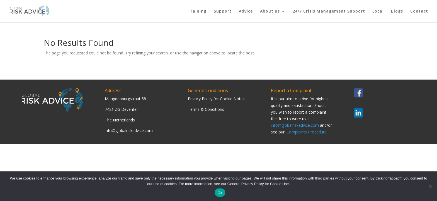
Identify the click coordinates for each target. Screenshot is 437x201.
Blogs (397, 11)
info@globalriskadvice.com (295, 125)
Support (223, 11)
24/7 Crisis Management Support (329, 11)
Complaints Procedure (307, 132)
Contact (419, 11)
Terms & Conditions (206, 109)
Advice (246, 11)
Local (378, 11)
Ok (219, 193)
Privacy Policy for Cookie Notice (217, 98)
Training (197, 11)
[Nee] (430, 186)
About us (270, 11)
